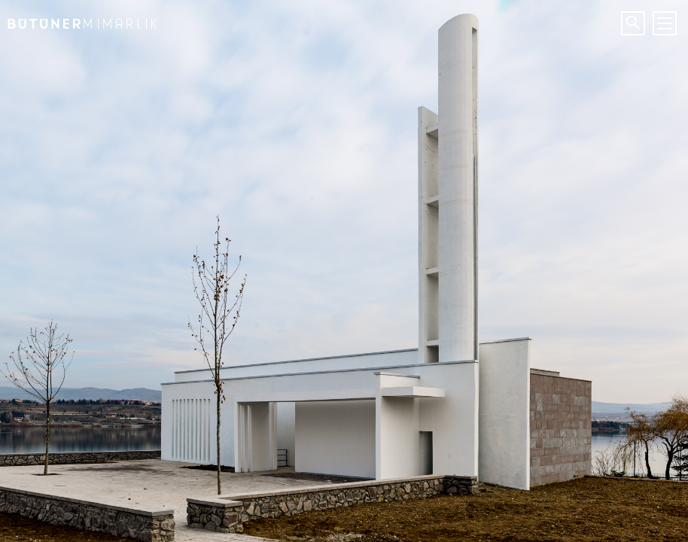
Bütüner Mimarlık (79, 19)
